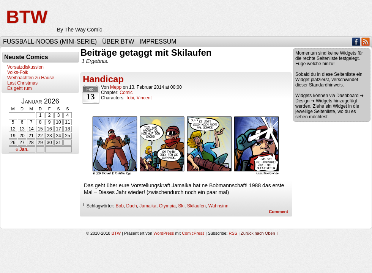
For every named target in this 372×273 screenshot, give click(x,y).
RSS (365, 41)
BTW (26, 17)
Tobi (130, 97)
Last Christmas (22, 83)
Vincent (144, 97)
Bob (120, 206)
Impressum (158, 41)
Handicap (103, 79)
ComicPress (193, 233)
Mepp (115, 87)
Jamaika (147, 206)
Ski (181, 206)
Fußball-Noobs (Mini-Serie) (50, 41)
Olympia (167, 206)
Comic (126, 92)
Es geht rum (19, 88)
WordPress (163, 233)
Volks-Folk (17, 72)
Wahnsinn (218, 206)
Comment (278, 211)
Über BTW (118, 41)
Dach (131, 206)
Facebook (356, 41)
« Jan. (22, 149)
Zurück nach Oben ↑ (259, 233)
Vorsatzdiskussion (25, 67)
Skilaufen (196, 206)
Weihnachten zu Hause (30, 77)
